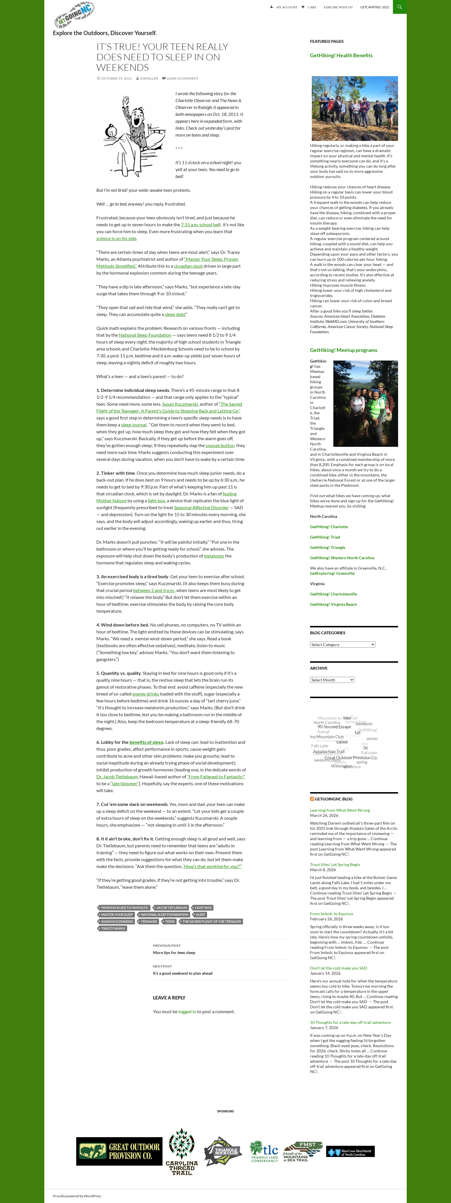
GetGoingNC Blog (334, 798)
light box (156, 500)
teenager (149, 921)
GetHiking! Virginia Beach (333, 604)
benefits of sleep (146, 742)
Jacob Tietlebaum (171, 907)
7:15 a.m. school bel (200, 224)
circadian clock (188, 266)
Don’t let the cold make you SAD (338, 968)
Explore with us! (338, 6)
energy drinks (145, 693)
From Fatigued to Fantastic (124, 907)
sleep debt (175, 314)
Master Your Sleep (117, 914)
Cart (312, 6)
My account (286, 6)
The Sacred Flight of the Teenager (212, 921)
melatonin (214, 555)
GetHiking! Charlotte (329, 526)
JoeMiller (149, 78)
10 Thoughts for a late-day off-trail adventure (350, 1022)
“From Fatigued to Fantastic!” (216, 776)
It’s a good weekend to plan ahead (221, 969)
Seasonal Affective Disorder (201, 507)
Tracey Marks (113, 928)
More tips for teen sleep (221, 948)
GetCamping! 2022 (374, 7)
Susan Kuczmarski (180, 404)
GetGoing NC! (74, 17)
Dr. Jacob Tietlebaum (117, 776)
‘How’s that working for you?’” (212, 866)
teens (170, 921)
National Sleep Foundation (145, 335)
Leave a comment (182, 78)
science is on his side (116, 238)
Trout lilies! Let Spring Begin (335, 864)
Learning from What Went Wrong (340, 810)
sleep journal (133, 424)
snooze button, (220, 445)
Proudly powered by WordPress (77, 1196)
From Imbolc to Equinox (331, 913)
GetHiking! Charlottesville (333, 593)
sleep (200, 914)
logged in (187, 1011)
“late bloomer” (124, 783)
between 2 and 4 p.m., (154, 590)
